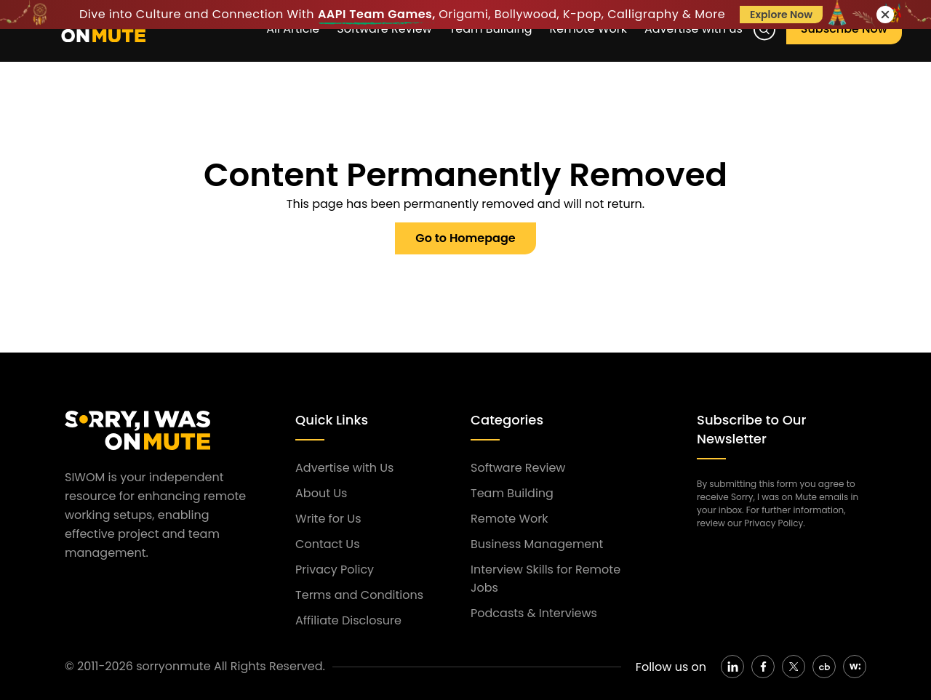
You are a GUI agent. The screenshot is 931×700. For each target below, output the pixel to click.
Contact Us (327, 544)
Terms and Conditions (359, 595)
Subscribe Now (844, 28)
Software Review (518, 467)
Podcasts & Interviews (534, 613)
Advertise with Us (344, 467)
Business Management (537, 544)
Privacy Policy (334, 569)
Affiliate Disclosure (348, 620)
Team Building (512, 493)
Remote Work (509, 518)
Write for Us (328, 518)
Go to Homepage (465, 238)
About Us (321, 493)
